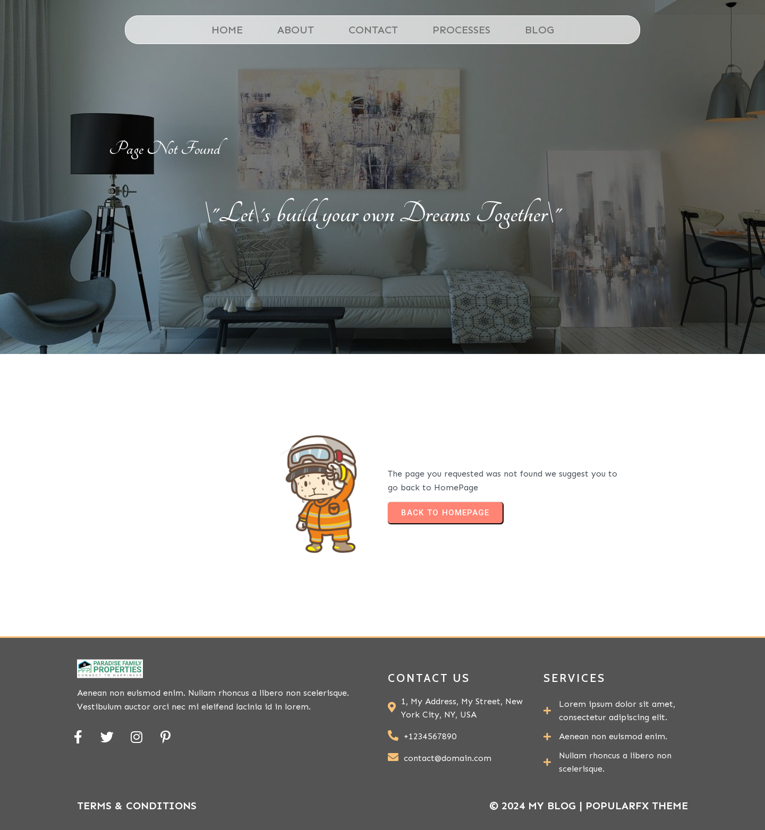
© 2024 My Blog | (537, 805)
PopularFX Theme (636, 805)
